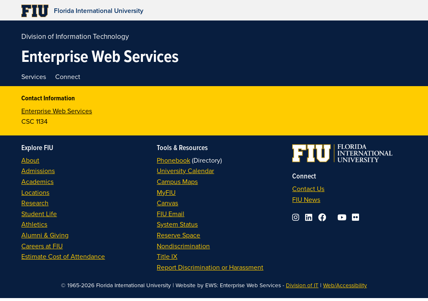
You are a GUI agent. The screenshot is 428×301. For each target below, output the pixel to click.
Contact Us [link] (308, 188)
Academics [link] (37, 181)
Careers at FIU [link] (42, 245)
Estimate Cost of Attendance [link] (63, 256)
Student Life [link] (39, 213)
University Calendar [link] (185, 170)
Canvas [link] (167, 202)
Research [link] (34, 202)
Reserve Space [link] (178, 235)
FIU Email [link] (170, 213)
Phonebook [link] (173, 160)
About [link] (30, 160)
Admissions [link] (38, 170)
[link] (163, 11)
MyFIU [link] (166, 192)
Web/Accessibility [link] (345, 285)
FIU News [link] (306, 199)
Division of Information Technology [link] (75, 36)
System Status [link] (177, 224)
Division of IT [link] (302, 285)
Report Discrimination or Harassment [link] (210, 267)
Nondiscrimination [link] (183, 245)
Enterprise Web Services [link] (56, 110)
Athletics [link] (34, 224)
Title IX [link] (167, 256)
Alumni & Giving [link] (45, 235)
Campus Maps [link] (177, 181)
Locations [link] (35, 192)
